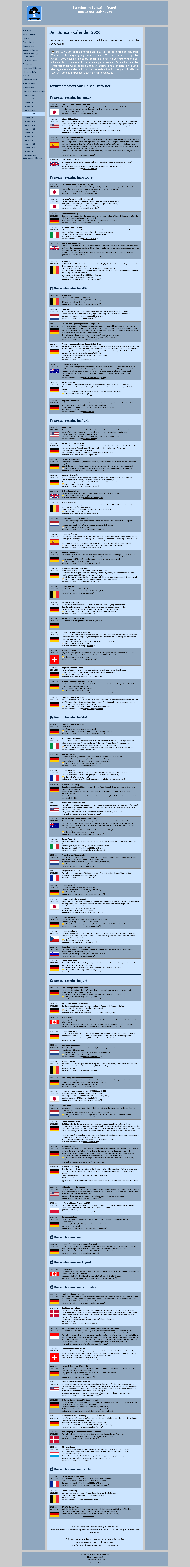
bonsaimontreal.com (108, 1278)
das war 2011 (30, 147)
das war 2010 (30, 151)
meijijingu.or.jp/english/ (92, 1100)
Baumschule (28, 64)
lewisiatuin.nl (88, 866)
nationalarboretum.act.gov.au (94, 377)
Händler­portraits (30, 79)
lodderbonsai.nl (89, 318)
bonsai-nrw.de (89, 613)
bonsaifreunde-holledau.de (94, 894)
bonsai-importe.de (91, 454)
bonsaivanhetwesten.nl (92, 1056)
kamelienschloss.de (91, 581)
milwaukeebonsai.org (92, 1198)
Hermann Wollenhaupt (102, 787)
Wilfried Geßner (71, 554)
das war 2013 (30, 140)
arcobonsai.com (90, 749)
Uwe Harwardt (95, 1557)
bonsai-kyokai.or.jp (91, 193)
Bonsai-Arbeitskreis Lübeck (76, 919)
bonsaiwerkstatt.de (91, 222)
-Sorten (124, 857)
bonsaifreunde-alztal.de (93, 1427)
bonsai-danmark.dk (91, 1438)
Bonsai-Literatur (30, 60)
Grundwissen (28, 42)
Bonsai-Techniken (30, 50)
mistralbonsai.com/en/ (92, 547)
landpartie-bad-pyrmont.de (94, 708)
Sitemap (26, 38)
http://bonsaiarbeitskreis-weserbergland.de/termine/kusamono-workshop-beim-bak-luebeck (100, 797)
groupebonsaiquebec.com (110, 1026)
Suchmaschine (29, 34)
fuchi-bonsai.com (90, 1323)
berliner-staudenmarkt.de (93, 470)
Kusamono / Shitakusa (32, 68)
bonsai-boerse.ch (90, 1360)
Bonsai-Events (29, 83)
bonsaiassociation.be (92, 279)
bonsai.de (87, 396)
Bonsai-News (28, 87)
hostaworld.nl (89, 1117)
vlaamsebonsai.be (90, 513)
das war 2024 (30, 99)
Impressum (111, 1545)
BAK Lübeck (115, 791)
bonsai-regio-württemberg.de (95, 1228)
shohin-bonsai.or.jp (91, 113)
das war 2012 (30, 144)
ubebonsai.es (89, 155)
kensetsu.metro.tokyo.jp (93, 912)
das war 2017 (30, 125)
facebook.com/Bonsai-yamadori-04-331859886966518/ (104, 779)
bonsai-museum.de (91, 1253)
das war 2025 (30, 95)
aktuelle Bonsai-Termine (34, 91)
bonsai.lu (87, 1460)
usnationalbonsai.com (92, 1395)
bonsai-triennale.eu (91, 1142)
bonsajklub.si (89, 956)
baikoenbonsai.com (91, 132)
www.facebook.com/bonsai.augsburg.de (99, 1012)
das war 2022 (30, 106)
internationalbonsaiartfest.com (95, 1344)
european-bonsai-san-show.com (96, 1485)
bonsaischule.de (90, 359)
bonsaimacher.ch (90, 659)
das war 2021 (30, 110)
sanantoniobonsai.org (92, 814)
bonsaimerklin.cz (90, 942)
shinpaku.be (88, 593)
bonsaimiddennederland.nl (93, 529)
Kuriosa (26, 76)
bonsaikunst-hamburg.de (93, 1162)
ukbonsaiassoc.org (91, 168)
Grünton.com (81, 1169)
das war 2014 (30, 136)
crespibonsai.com (90, 238)
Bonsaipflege (28, 46)
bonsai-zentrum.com (91, 563)
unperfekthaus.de (90, 765)
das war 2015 (30, 132)
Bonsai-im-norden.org (92, 926)
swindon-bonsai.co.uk (92, 257)
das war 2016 (30, 129)
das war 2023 (30, 102)
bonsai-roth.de (89, 411)
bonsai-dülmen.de (90, 1086)
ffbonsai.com (89, 877)
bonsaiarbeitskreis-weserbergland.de (98, 693)
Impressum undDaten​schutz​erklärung (32, 156)
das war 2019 (30, 117)
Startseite (27, 30)
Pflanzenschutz (29, 72)
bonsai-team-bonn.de (92, 972)
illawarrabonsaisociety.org (93, 834)
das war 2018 (30, 121)
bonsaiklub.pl (89, 1212)
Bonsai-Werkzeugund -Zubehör (30, 55)
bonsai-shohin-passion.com (94, 850)
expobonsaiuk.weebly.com (94, 498)
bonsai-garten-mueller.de (93, 676)
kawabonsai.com (90, 439)
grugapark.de (89, 645)
